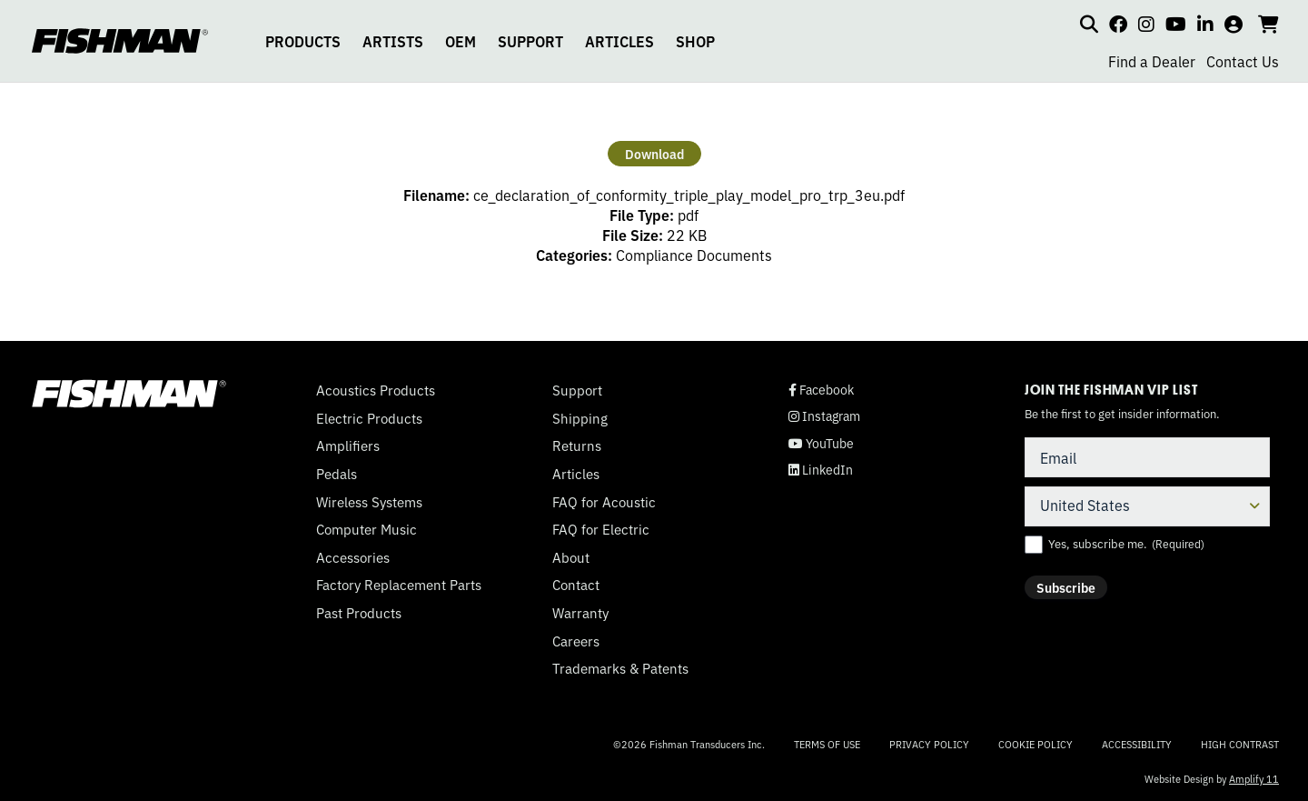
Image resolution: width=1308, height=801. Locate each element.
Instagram (824, 416)
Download (654, 154)
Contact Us (1242, 61)
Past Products (358, 613)
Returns (576, 445)
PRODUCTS (303, 41)
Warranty (580, 613)
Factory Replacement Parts (398, 585)
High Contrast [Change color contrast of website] (1240, 744)
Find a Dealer (1151, 61)
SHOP (695, 41)
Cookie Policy (1035, 743)
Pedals (336, 474)
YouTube (821, 443)
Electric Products (369, 418)
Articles (576, 474)
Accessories (353, 557)
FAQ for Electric (600, 529)
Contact (576, 585)
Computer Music (366, 529)
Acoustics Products (375, 390)
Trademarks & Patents (620, 668)
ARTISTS (392, 41)
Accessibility (1137, 743)
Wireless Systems (369, 502)
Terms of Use (827, 743)
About (571, 557)
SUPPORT (530, 41)
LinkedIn (820, 469)
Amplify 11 (1254, 778)
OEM (460, 41)
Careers (576, 641)
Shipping (580, 418)
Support (577, 390)
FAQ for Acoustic (604, 502)
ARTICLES (619, 41)
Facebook (821, 389)
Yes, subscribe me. (1126, 544)
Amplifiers (348, 445)
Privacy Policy (929, 743)
